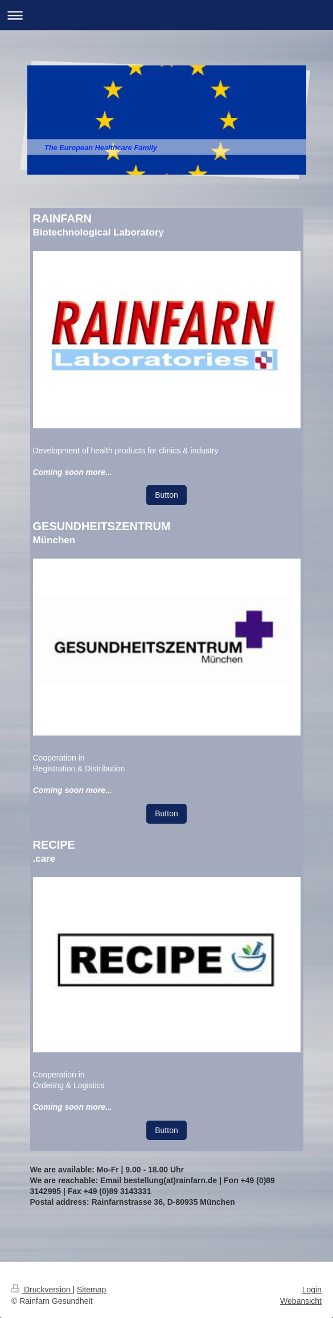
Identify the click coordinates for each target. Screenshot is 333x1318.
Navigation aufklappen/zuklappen (166, 15)
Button (166, 494)
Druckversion (41, 1289)
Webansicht (301, 1300)
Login (312, 1289)
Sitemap (91, 1289)
